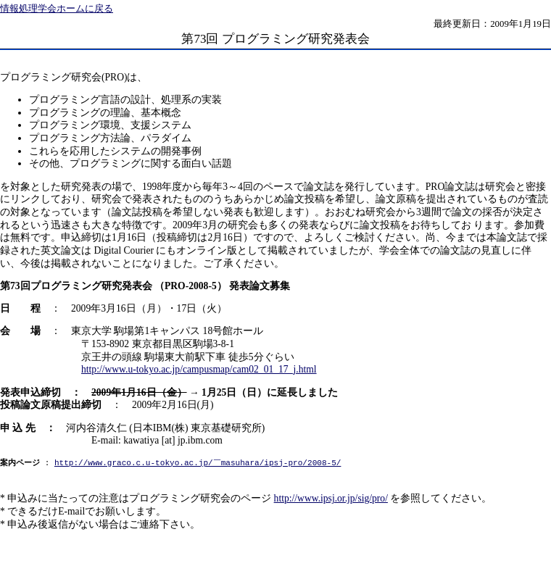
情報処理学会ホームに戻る (56, 9)
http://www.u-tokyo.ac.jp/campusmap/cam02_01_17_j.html (199, 369)
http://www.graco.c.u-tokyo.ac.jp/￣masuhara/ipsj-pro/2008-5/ (197, 463)
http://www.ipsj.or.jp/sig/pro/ (331, 498)
